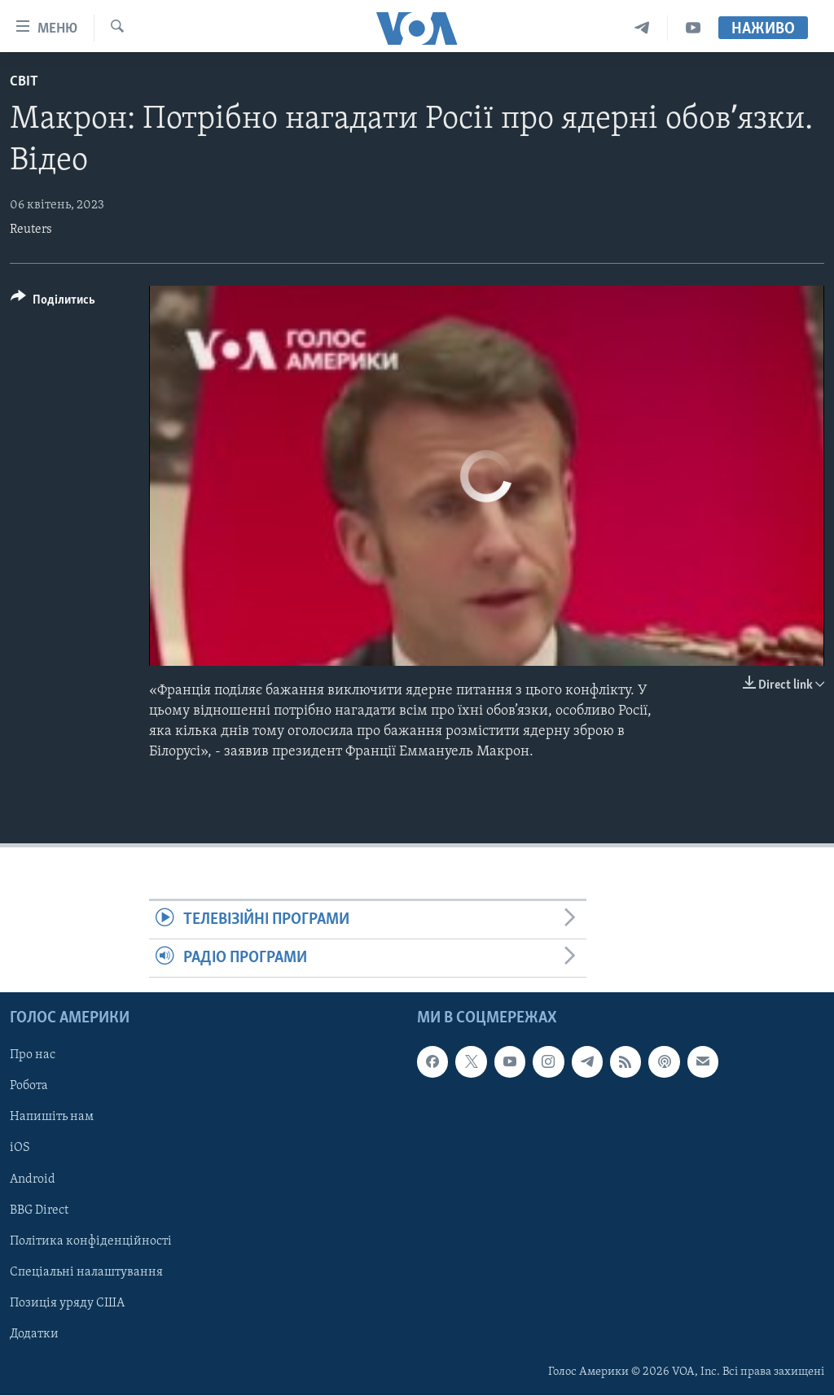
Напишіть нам (52, 1117)
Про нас (32, 1055)
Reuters (31, 229)
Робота (29, 1086)
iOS (20, 1148)
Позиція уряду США (67, 1303)
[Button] (53, 302)
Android (32, 1179)
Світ (24, 82)
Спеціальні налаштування (86, 1272)
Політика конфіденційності (91, 1241)
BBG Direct (39, 1210)
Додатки (34, 1334)
